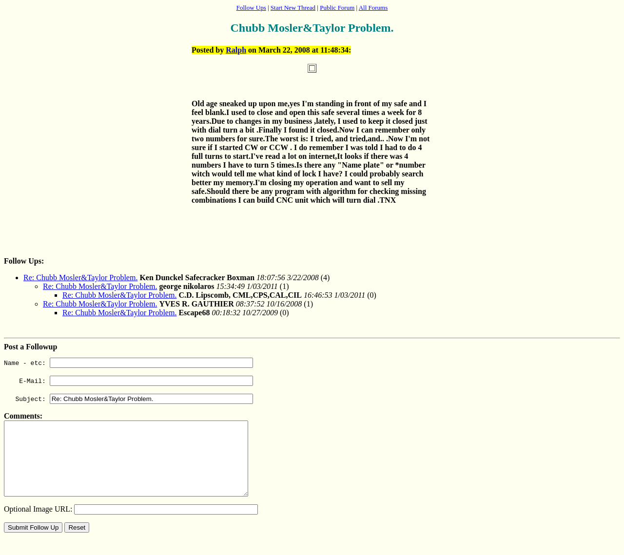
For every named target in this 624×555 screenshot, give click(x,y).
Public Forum (337, 7)
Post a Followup (30, 347)
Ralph (236, 50)
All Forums (373, 7)
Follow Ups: (24, 261)
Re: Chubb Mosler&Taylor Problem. (80, 277)
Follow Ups (251, 7)
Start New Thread (293, 7)
